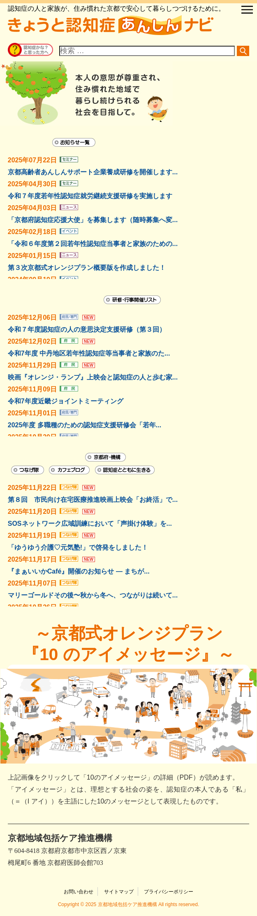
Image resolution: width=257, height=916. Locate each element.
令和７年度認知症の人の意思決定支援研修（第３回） (87, 329)
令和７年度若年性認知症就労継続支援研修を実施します (90, 195)
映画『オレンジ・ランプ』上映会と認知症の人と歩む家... (93, 377)
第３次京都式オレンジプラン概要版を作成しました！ (87, 267)
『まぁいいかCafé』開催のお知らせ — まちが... (79, 571)
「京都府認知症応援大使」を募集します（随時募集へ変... (93, 219)
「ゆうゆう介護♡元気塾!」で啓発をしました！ (78, 547)
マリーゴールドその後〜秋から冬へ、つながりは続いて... (93, 595)
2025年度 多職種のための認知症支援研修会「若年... (84, 425)
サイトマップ (119, 892)
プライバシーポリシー (168, 892)
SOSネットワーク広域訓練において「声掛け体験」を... (90, 523)
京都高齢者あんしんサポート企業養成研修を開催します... (93, 172)
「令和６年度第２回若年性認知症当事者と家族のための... (93, 243)
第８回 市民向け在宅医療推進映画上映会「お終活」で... (93, 499)
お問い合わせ (78, 892)
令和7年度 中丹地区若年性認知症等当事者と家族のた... (89, 353)
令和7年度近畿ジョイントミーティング (65, 401)
